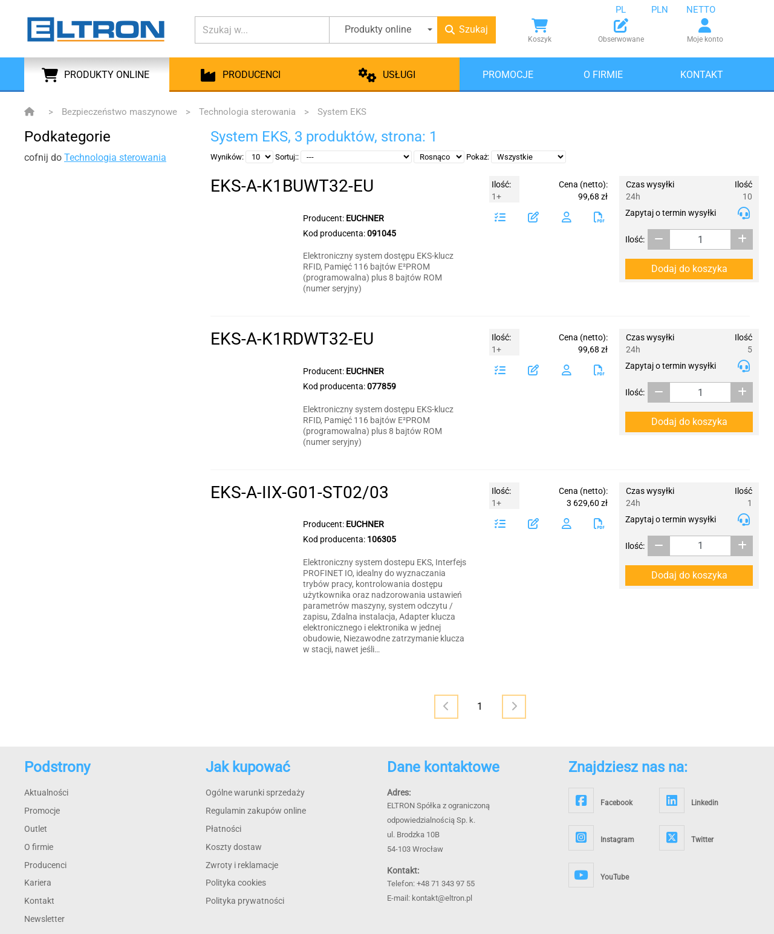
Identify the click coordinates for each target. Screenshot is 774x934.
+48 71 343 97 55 (446, 883)
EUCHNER (365, 218)
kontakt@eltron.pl (442, 898)
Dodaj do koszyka (689, 268)
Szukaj (466, 29)
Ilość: (635, 239)
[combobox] (630, 9)
